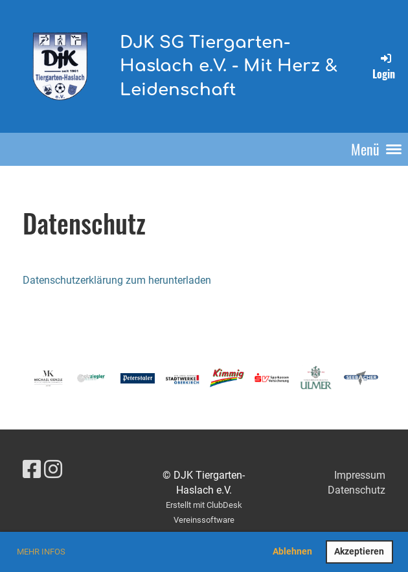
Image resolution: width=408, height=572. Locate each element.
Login (383, 66)
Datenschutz (356, 490)
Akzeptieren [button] (359, 551)
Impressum (359, 475)
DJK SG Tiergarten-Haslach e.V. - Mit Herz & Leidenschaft (228, 66)
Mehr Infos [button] (41, 551)
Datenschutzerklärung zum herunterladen (117, 280)
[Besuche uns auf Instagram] (53, 469)
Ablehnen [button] (292, 551)
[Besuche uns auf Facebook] (32, 469)
